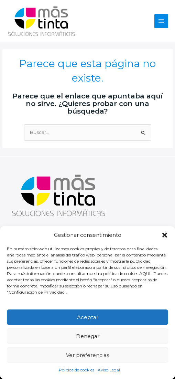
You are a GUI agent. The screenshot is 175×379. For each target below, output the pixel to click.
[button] (164, 235)
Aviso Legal (109, 369)
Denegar (87, 336)
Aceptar (87, 317)
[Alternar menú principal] (161, 21)
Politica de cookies (76, 369)
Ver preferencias (87, 355)
